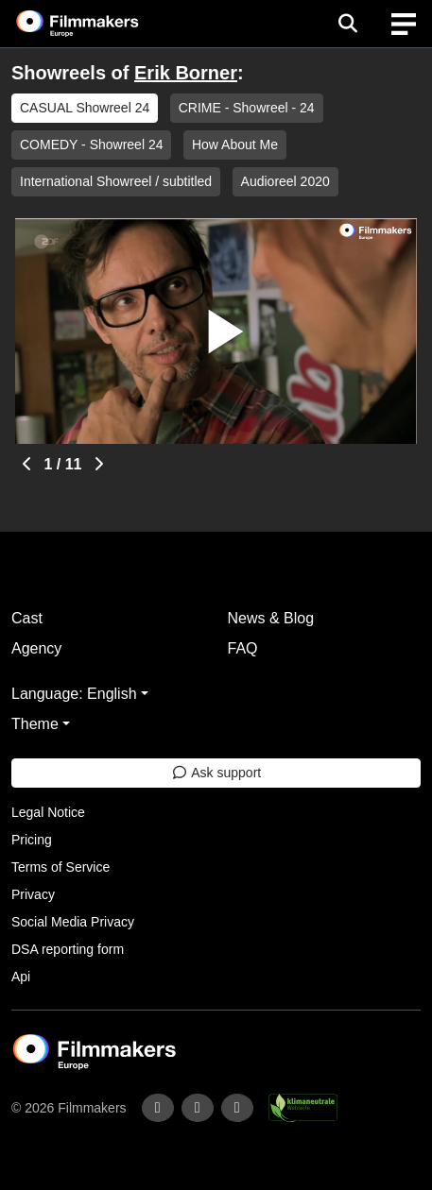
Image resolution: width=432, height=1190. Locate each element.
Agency (36, 648)
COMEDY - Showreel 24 (91, 144)
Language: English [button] (74, 694)
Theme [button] (35, 724)
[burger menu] (403, 24)
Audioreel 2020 (285, 181)
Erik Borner (185, 72)
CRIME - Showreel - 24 (247, 107)
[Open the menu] (347, 23)
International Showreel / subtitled (116, 181)
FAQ (243, 648)
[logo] (100, 23)
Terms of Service (60, 867)
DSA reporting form (67, 949)
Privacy (33, 894)
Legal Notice (48, 812)
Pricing (31, 839)
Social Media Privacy (72, 921)
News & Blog (271, 618)
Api (20, 976)
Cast (27, 618)
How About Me (235, 144)
